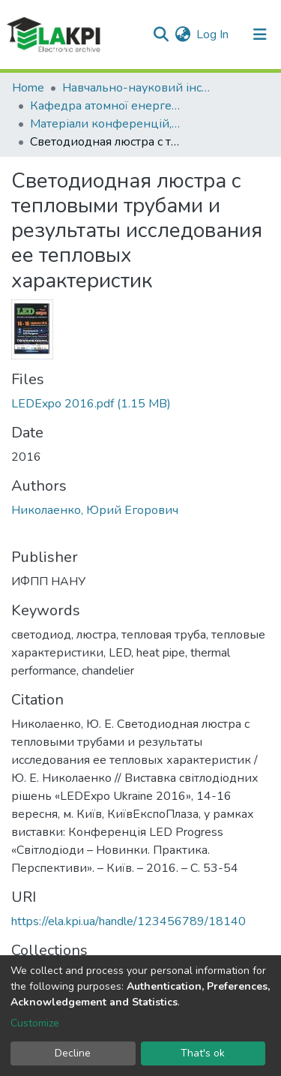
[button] (182, 35)
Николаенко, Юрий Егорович (94, 510)
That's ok (203, 1053)
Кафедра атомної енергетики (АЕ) (105, 106)
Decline (73, 1053)
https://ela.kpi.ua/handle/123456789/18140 (128, 921)
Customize (34, 1023)
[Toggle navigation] (260, 35)
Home (28, 88)
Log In (213, 34)
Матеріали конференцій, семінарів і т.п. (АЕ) (105, 124)
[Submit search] (160, 35)
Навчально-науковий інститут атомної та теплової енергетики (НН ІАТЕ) (137, 88)
